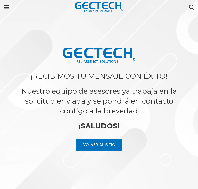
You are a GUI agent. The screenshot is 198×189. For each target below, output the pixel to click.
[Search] (191, 7)
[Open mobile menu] (6, 7)
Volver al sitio (99, 144)
